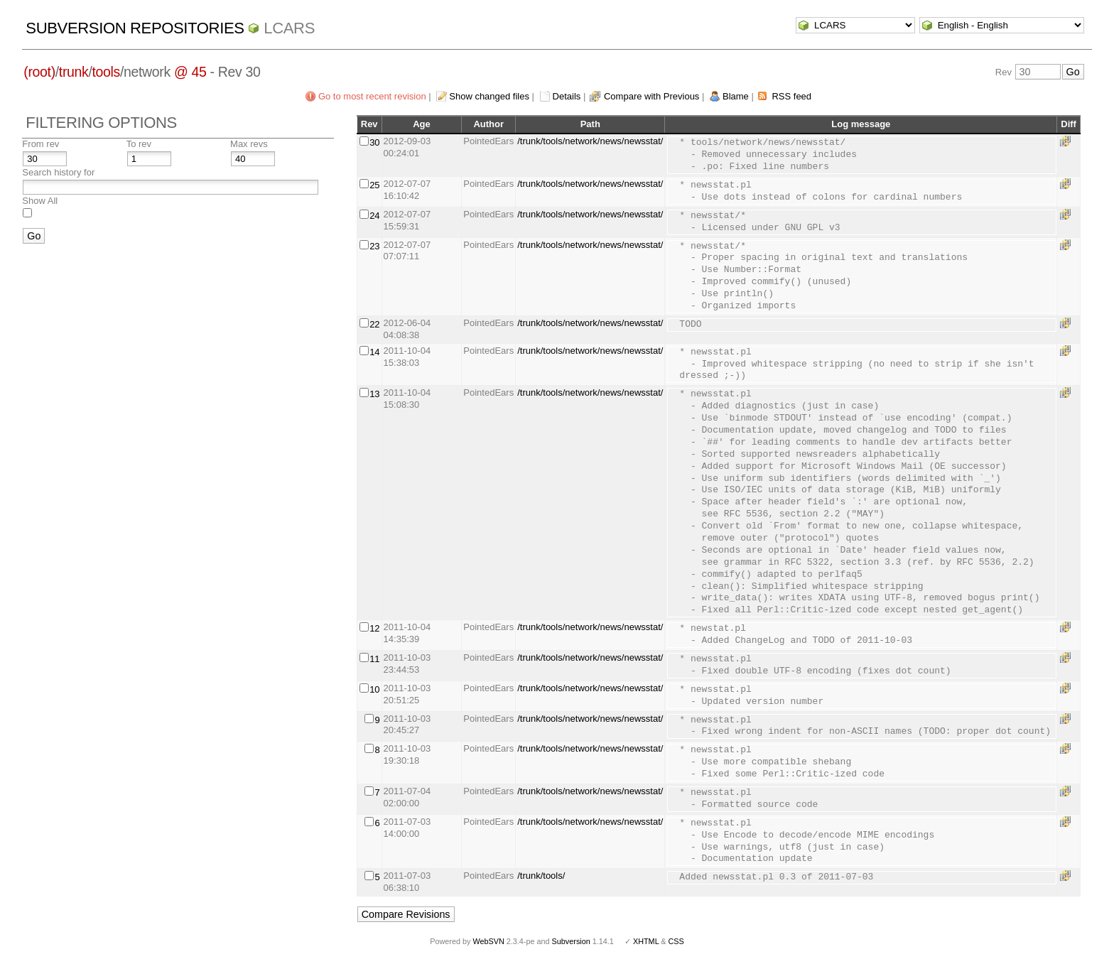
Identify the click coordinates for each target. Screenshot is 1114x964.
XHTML (646, 941)
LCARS (289, 28)
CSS (676, 941)
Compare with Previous (651, 96)
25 (374, 185)
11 (374, 659)
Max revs (249, 144)
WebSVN (488, 941)
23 (374, 246)
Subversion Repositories (135, 28)
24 (374, 215)
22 (374, 324)
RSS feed (791, 96)
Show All (40, 200)
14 (374, 352)
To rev (138, 144)
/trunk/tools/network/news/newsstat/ (590, 141)
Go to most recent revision (372, 96)
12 (374, 628)
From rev (40, 144)
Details (567, 96)
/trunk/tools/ (541, 875)
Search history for (58, 172)
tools (106, 72)
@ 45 (190, 72)
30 (374, 142)
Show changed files (489, 96)
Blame (736, 96)
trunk (74, 72)
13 (374, 394)
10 (374, 689)
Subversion (571, 941)
